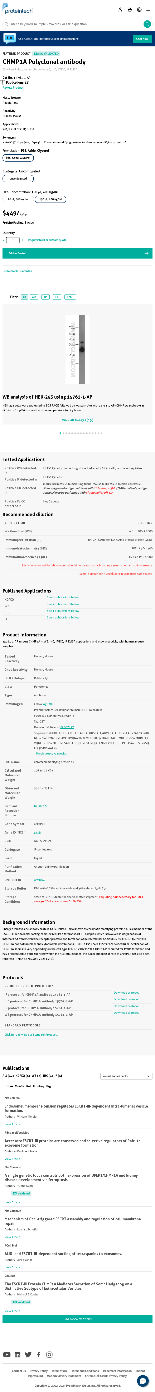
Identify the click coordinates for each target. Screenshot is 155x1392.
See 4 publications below (63, 597)
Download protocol (126, 992)
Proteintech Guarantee (17, 271)
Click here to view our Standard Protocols (31, 1034)
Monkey (38, 1086)
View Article (12, 1124)
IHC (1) (48, 1076)
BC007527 (67, 727)
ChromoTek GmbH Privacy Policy (106, 1376)
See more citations (77, 1319)
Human (8, 1086)
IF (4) (58, 1076)
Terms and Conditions (85, 1371)
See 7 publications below (63, 604)
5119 (37, 832)
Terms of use (60, 1371)
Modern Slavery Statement (64, 1376)
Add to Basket (17, 253)
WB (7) (36, 1076)
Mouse (19, 1086)
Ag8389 (48, 704)
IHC (57, 297)
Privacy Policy (39, 1371)
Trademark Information (117, 1371)
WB (34, 297)
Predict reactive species (51, 753)
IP (45, 297)
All (24, 297)
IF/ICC (70, 297)
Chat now (142, 39)
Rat (28, 1086)
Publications (14, 82)
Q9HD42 (39, 879)
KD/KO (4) (23, 1076)
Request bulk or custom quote (47, 240)
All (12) (8, 1076)
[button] (143, 1381)
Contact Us (19, 1371)
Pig (48, 1086)
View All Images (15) (77, 420)
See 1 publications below (63, 610)
